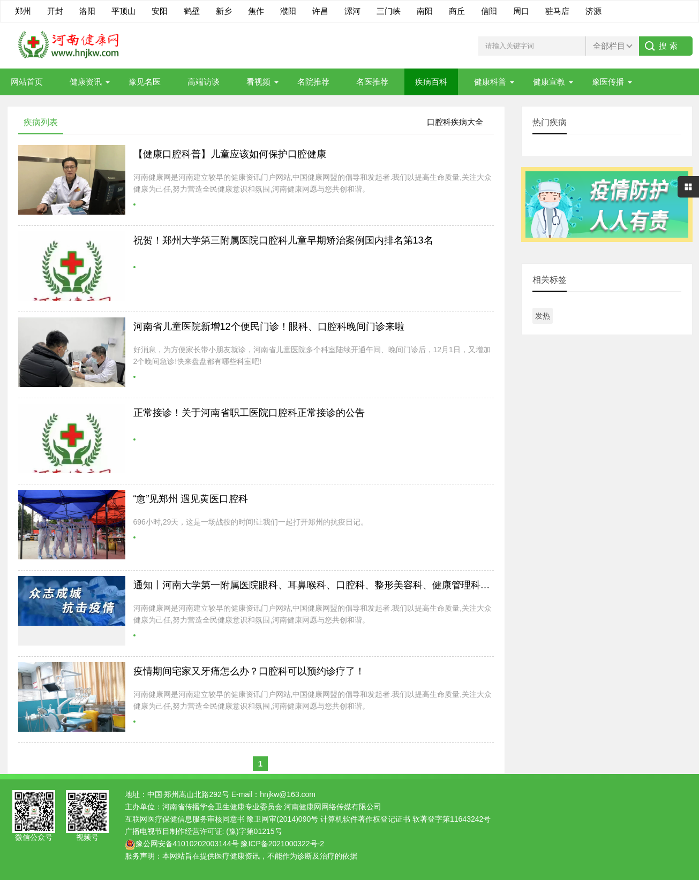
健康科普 (490, 81)
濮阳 (288, 11)
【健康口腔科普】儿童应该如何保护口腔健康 (229, 154)
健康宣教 (549, 81)
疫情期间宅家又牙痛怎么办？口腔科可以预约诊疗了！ (249, 671)
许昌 (320, 11)
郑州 (23, 11)
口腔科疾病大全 (455, 121)
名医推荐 (372, 81)
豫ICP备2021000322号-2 (282, 843)
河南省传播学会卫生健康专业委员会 (222, 806)
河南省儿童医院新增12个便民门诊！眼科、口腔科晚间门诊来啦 (268, 326)
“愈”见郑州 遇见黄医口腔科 (191, 499)
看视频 (258, 81)
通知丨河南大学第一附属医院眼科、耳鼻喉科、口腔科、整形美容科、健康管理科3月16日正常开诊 (343, 585)
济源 (593, 11)
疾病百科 (431, 81)
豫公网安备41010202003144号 (187, 843)
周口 (521, 11)
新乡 (224, 11)
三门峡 (389, 11)
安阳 (160, 11)
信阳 (489, 11)
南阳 (425, 11)
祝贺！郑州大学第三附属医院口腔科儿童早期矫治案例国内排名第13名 (283, 240)
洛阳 (87, 11)
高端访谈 (203, 81)
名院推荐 (313, 81)
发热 (542, 316)
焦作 (256, 11)
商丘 (457, 11)
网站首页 (27, 81)
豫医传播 (608, 81)
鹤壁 (192, 11)
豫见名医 (145, 81)
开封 (55, 11)
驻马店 (557, 11)
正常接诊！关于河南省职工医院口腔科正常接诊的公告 (249, 412)
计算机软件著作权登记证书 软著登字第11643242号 (405, 819)
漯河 (352, 11)
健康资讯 (86, 81)
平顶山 (123, 11)
